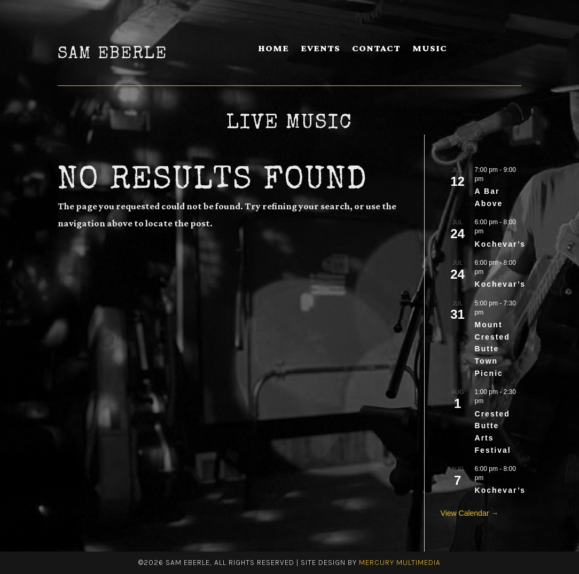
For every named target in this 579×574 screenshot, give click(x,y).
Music (429, 48)
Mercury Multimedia (400, 562)
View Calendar (466, 513)
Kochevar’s (500, 244)
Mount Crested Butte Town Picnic (492, 349)
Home (273, 48)
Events (320, 48)
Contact (376, 48)
